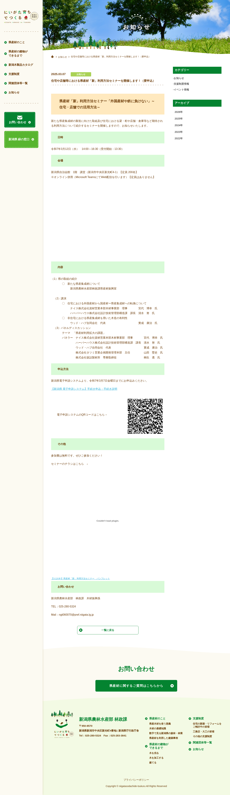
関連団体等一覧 (18, 83)
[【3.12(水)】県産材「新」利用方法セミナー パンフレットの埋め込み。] (107, 521)
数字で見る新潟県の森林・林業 (166, 731)
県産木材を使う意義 (160, 722)
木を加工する (156, 756)
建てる (152, 761)
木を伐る (154, 751)
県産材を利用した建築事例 (163, 736)
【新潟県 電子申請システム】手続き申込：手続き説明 (84, 388)
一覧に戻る (107, 630)
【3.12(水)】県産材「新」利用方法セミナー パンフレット (80, 578)
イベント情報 (181, 89)
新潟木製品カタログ (21, 64)
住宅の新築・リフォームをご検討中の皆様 (207, 724)
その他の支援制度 (202, 735)
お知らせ (14, 92)
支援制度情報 (181, 84)
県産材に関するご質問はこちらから (136, 685)
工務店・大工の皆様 (203, 730)
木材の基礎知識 (157, 727)
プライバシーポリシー (136, 778)
